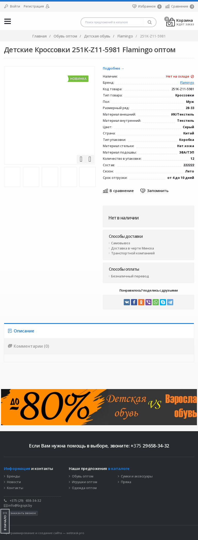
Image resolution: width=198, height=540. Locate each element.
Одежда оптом (84, 488)
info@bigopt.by (18, 505)
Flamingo (187, 83)
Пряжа (126, 482)
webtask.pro (75, 533)
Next (90, 159)
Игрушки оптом (84, 482)
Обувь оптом (82, 476)
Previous (81, 159)
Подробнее (111, 69)
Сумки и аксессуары (137, 476)
